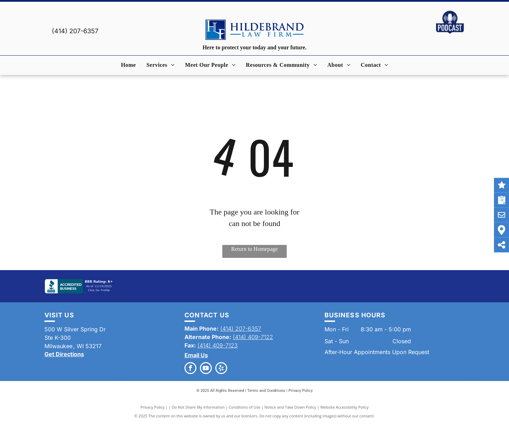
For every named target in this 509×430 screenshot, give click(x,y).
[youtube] (206, 369)
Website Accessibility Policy (344, 407)
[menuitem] (128, 65)
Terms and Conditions (266, 390)
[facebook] (190, 369)
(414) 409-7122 (253, 336)
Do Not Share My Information (198, 407)
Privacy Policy (300, 390)
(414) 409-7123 (217, 345)
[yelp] (221, 369)
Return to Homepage (254, 249)
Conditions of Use (244, 407)
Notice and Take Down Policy (290, 407)
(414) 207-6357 (75, 31)
